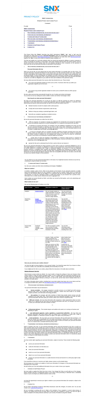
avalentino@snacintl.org (37, 388)
